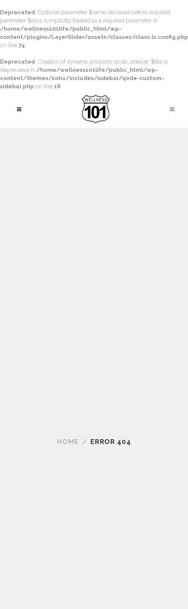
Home (68, 442)
